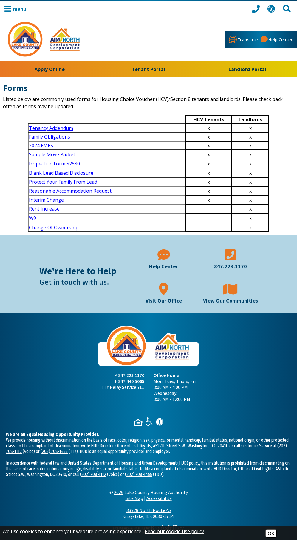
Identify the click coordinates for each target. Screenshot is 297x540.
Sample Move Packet (52, 154)
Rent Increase (44, 208)
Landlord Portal (247, 69)
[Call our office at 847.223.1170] (256, 8)
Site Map (134, 498)
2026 (118, 492)
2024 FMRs (41, 145)
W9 (32, 218)
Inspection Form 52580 (54, 163)
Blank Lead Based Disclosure (61, 173)
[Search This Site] (288, 9)
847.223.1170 (131, 375)
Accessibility (159, 498)
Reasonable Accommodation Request (70, 191)
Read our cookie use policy (174, 531)
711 (140, 387)
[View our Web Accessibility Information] (272, 9)
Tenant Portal (148, 69)
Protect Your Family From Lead (63, 182)
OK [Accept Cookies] (271, 533)
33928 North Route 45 (148, 513)
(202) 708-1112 (93, 474)
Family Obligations (49, 137)
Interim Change (46, 200)
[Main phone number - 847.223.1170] (230, 258)
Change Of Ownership (53, 227)
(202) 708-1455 (54, 451)
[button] (13, 9)
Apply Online (50, 69)
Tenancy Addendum (51, 128)
